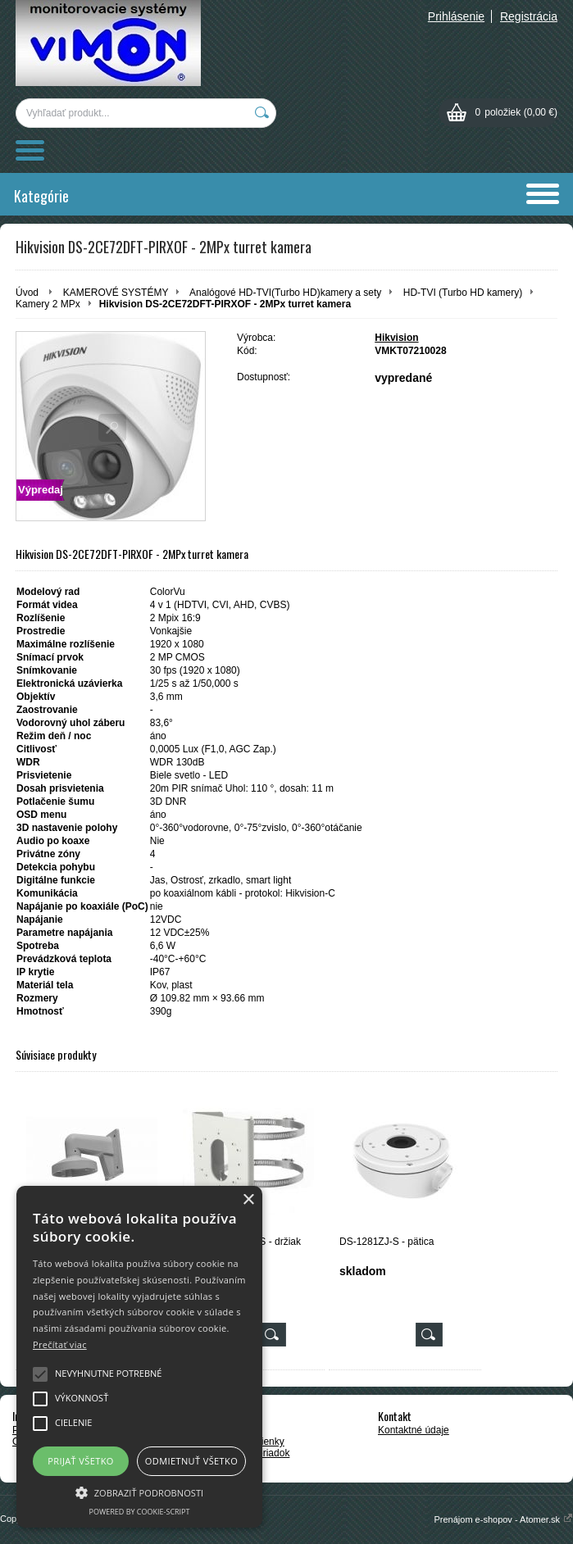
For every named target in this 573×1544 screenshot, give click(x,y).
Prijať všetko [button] (81, 1461)
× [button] (248, 1200)
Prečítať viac (60, 1344)
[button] (139, 1491)
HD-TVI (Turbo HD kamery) (463, 292)
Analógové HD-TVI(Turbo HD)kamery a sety (285, 292)
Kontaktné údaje (413, 1430)
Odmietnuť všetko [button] (191, 1461)
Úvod (27, 292)
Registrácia (528, 16)
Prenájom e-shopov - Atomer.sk (503, 1519)
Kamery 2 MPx (48, 304)
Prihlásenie (456, 16)
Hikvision (396, 337)
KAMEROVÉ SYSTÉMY (116, 292)
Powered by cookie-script (139, 1511)
